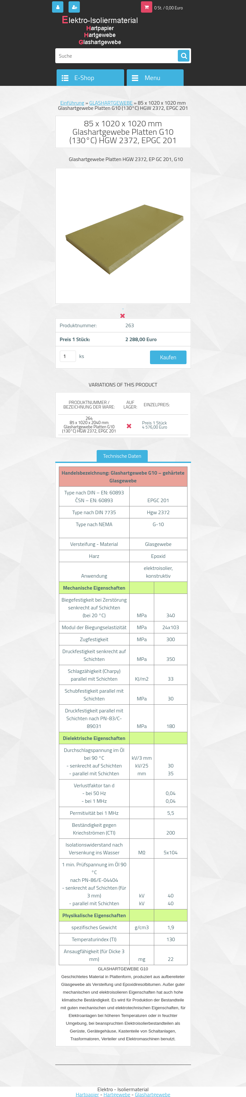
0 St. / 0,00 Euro (168, 8)
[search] (183, 56)
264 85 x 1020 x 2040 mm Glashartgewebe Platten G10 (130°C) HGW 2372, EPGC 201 (89, 424)
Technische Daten (122, 456)
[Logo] (99, 31)
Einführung (72, 103)
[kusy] (68, 356)
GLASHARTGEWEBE (111, 103)
